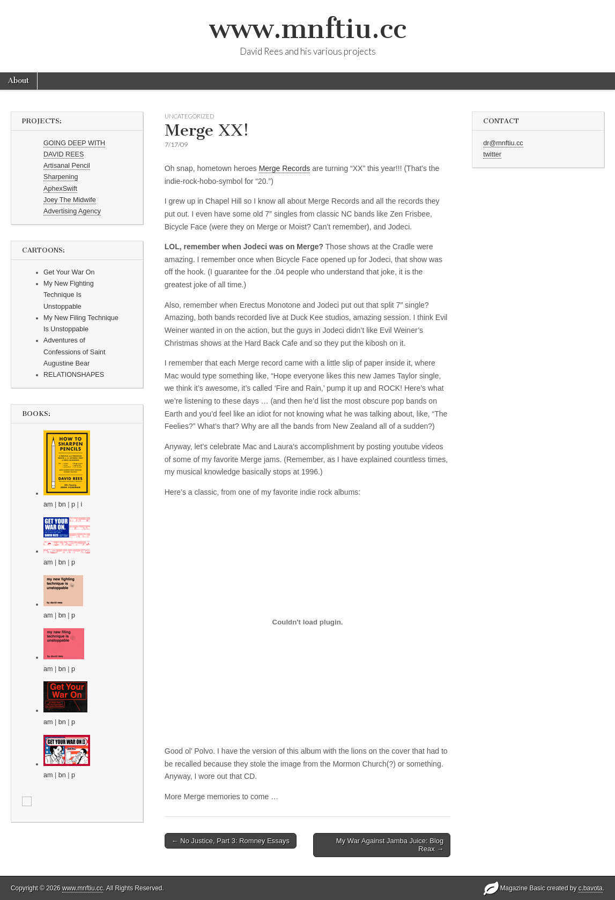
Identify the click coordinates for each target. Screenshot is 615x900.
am (48, 504)
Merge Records (284, 168)
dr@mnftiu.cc (503, 143)
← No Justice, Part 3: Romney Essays (231, 841)
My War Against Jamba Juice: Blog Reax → (389, 845)
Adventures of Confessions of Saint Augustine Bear (74, 352)
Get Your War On (68, 272)
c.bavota (591, 888)
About (18, 80)
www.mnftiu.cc (307, 28)
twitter (492, 154)
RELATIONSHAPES (73, 374)
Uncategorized (189, 116)
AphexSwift (60, 188)
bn (62, 504)
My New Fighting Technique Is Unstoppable (68, 295)
